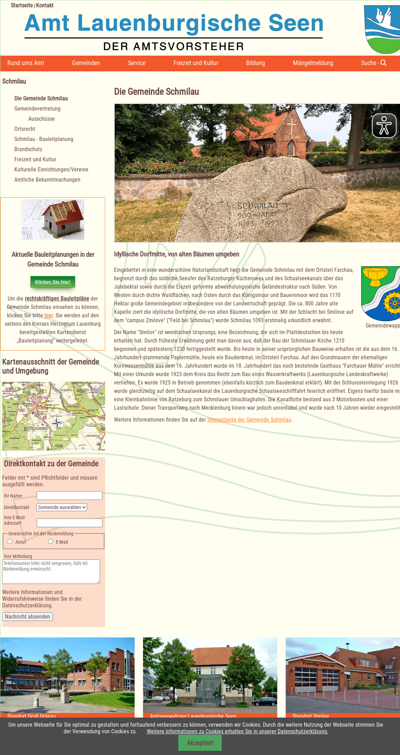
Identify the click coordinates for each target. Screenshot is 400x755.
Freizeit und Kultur (195, 62)
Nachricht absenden (27, 616)
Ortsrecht (24, 129)
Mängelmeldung (313, 62)
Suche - (374, 62)
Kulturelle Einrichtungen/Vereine (51, 169)
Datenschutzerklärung (26, 605)
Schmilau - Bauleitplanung (43, 139)
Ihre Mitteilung (18, 556)
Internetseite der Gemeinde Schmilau (249, 419)
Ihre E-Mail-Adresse (14, 520)
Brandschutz (28, 149)
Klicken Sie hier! (52, 281)
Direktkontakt (16, 507)
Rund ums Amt (25, 62)
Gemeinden (86, 62)
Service (136, 62)
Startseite (22, 5)
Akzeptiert (200, 743)
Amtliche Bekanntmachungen (47, 179)
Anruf (20, 542)
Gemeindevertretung (37, 108)
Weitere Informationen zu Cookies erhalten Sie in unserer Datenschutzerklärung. (237, 731)
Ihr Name (13, 496)
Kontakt (44, 5)
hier (48, 315)
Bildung (255, 62)
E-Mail (62, 542)
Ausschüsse (41, 118)
